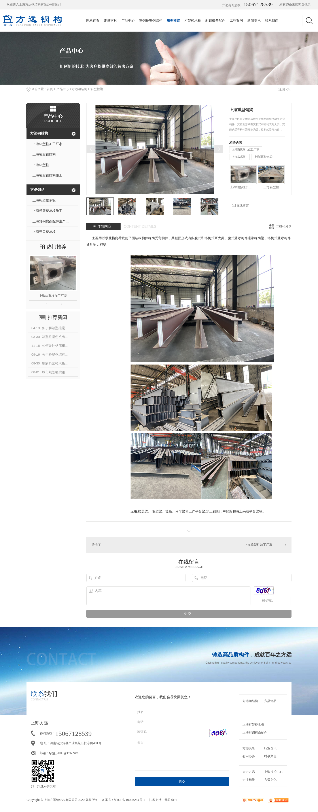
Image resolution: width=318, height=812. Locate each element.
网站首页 (92, 20)
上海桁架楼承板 (253, 724)
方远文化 (270, 780)
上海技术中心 (273, 772)
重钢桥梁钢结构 (150, 20)
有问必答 (248, 756)
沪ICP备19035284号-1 (129, 800)
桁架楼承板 (192, 20)
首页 (50, 89)
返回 (284, 89)
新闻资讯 (254, 20)
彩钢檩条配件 (215, 20)
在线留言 (240, 205)
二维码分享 (284, 226)
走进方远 (110, 20)
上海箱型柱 (239, 157)
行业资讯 (270, 748)
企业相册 (248, 780)
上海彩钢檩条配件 (254, 732)
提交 (182, 782)
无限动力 (171, 800)
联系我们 (271, 20)
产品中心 (128, 20)
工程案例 (236, 20)
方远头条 (248, 748)
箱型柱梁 (173, 20)
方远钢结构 (79, 89)
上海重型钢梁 (263, 157)
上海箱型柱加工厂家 (53, 296)
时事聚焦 (270, 756)
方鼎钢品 (37, 190)
